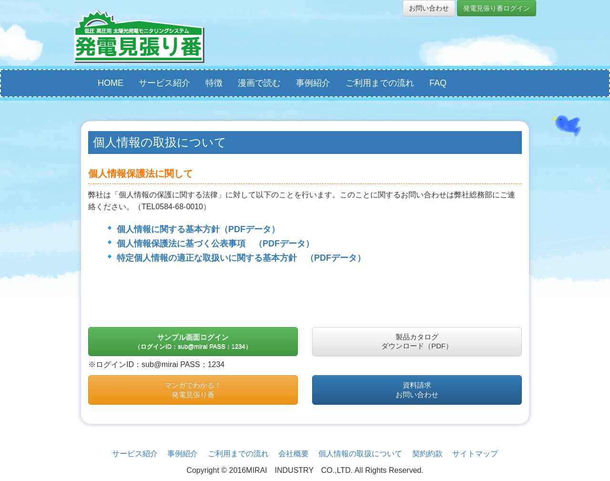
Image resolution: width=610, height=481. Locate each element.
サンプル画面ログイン (193, 341)
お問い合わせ (429, 8)
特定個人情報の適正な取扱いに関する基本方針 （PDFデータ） (241, 258)
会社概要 (293, 454)
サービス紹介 (164, 83)
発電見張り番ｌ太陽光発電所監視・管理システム (139, 36)
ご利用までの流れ (380, 83)
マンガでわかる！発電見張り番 (193, 390)
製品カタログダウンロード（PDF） (417, 341)
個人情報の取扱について (360, 454)
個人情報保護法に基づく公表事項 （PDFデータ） (215, 243)
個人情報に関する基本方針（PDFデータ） (198, 229)
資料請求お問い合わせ (417, 390)
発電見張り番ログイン (496, 8)
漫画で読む (259, 83)
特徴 (214, 83)
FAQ (438, 83)
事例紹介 (313, 83)
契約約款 (427, 454)
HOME (110, 83)
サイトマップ (475, 454)
